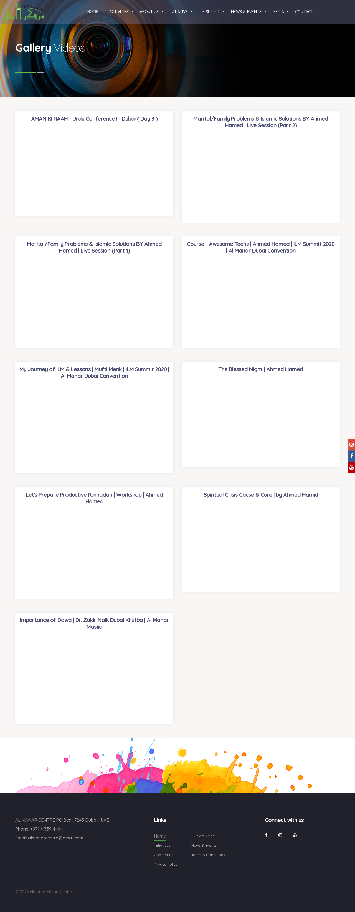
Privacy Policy (166, 864)
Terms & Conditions (208, 855)
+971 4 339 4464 (46, 829)
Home (160, 836)
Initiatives (162, 845)
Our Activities (202, 836)
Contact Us (163, 855)
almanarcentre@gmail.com (55, 838)
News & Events (204, 845)
